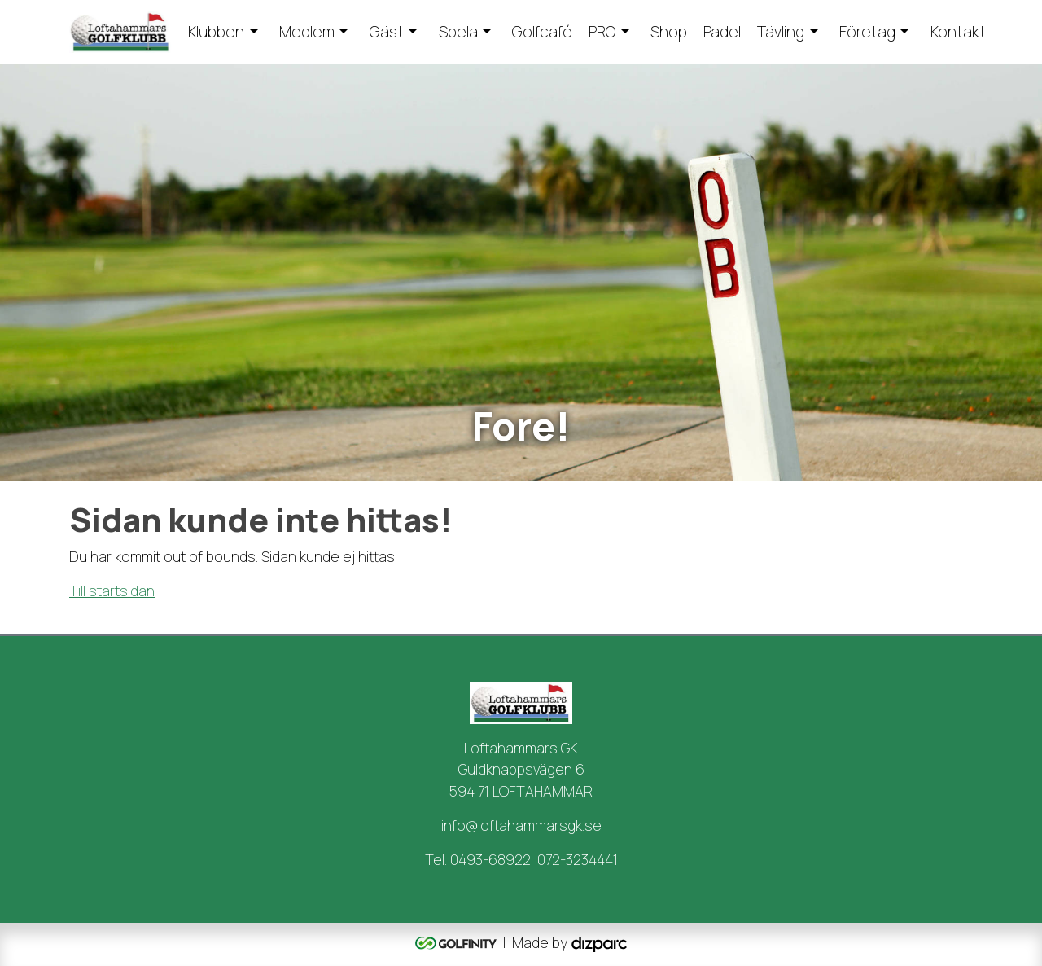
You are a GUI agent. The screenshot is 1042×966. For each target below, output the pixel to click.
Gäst (387, 31)
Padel (722, 31)
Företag (867, 31)
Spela (458, 31)
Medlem (307, 31)
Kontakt (958, 31)
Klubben (216, 31)
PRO (602, 31)
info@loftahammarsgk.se (521, 825)
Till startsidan (112, 590)
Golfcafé (542, 31)
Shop (668, 31)
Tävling (780, 31)
